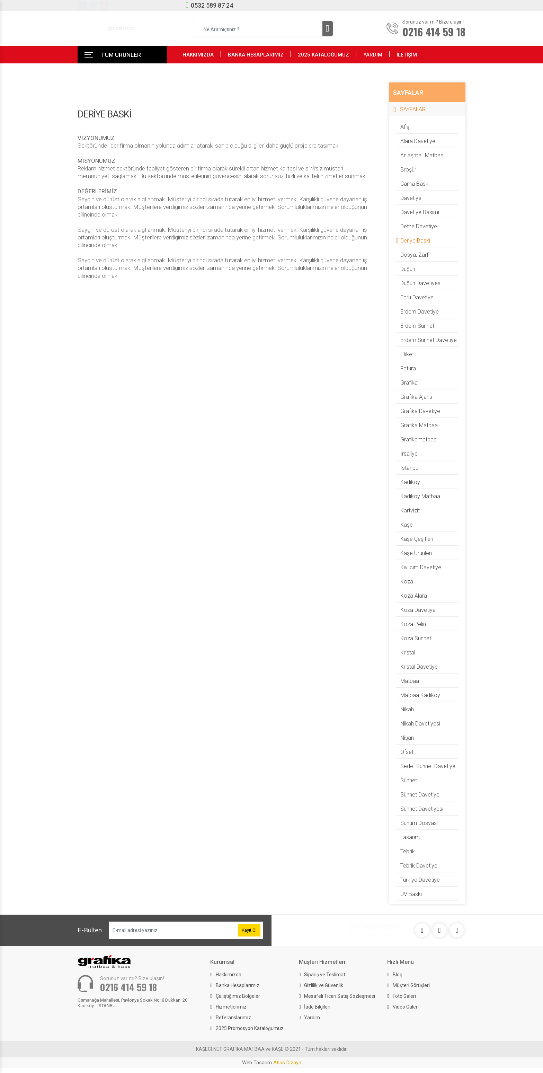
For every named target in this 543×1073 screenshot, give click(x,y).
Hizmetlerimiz (231, 1007)
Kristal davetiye (419, 666)
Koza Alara (413, 595)
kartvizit (410, 510)
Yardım (312, 1017)
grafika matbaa (419, 425)
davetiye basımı (419, 212)
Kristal (407, 652)
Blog (397, 974)
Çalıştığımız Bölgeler (238, 996)
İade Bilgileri (317, 1007)
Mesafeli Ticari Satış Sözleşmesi (339, 996)
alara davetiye (417, 141)
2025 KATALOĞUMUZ (323, 55)
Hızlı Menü (400, 962)
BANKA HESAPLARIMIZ (256, 55)
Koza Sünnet (415, 638)
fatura (408, 368)
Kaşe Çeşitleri (416, 539)
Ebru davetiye (417, 297)
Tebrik (407, 851)
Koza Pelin (413, 624)
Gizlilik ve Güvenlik (323, 985)
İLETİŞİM (407, 55)
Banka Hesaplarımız (237, 985)
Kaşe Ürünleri (416, 553)
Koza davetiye (418, 610)
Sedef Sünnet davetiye (427, 766)
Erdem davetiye (419, 311)
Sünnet (408, 780)
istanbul (409, 468)
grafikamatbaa (418, 439)
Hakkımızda (228, 974)
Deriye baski (415, 240)
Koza (406, 581)
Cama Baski (414, 184)
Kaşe (406, 524)
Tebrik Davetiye (418, 865)
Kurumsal (222, 962)
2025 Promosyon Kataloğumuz (250, 1028)
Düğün (407, 269)
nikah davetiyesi (420, 723)
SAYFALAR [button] (413, 109)
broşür (408, 169)
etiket (407, 354)
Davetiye (410, 198)
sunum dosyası (419, 823)
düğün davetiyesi (421, 283)
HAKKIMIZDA (198, 55)
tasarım (410, 837)
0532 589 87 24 (212, 5)
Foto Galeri (404, 996)
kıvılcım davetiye (420, 567)
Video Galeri (406, 1007)
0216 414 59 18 (128, 987)
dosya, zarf (414, 255)
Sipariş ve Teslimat (324, 974)
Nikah (407, 709)
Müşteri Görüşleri (411, 985)
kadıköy (410, 482)
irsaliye (409, 453)
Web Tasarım (271, 1062)
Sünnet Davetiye (419, 794)
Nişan (407, 738)
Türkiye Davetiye (420, 880)
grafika (409, 382)
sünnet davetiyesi (421, 809)
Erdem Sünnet (417, 326)
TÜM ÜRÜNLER (121, 54)
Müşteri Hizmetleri (322, 962)
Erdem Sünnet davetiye (428, 340)
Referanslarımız (233, 1017)
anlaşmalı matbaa (422, 155)
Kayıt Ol (249, 930)
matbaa (409, 681)
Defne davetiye (418, 226)
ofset (406, 752)
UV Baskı (411, 894)
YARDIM (372, 55)
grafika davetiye (420, 411)
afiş (404, 127)
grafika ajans (416, 397)
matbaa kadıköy (420, 695)
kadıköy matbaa (420, 496)
